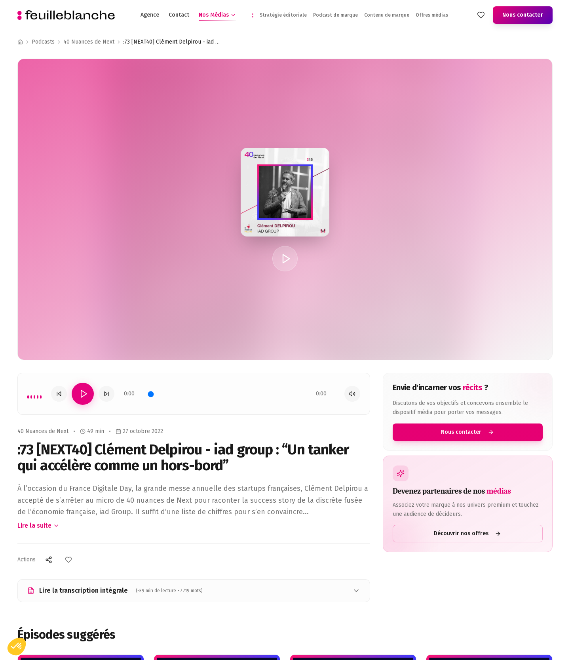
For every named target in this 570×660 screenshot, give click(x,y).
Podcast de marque (335, 15)
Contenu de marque (386, 15)
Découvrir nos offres (467, 533)
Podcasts (43, 41)
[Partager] (48, 560)
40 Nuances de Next (88, 41)
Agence (150, 14)
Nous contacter (522, 14)
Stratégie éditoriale (283, 15)
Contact (179, 14)
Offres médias (432, 15)
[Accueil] (20, 42)
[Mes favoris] (481, 15)
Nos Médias (217, 15)
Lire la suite (38, 525)
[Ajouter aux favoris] (68, 560)
